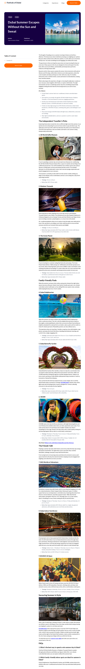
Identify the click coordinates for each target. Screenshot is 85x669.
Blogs (63, 3)
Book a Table (73, 3)
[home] (22, 2)
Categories (46, 3)
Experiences (55, 3)
